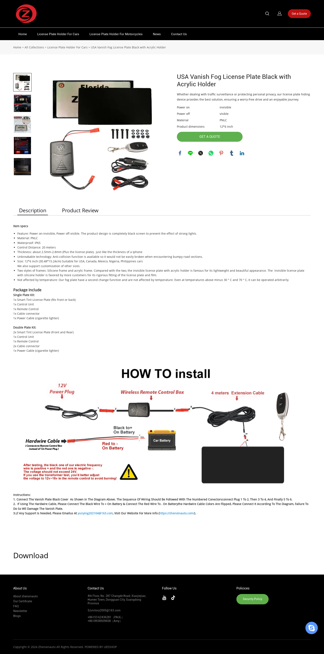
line (190, 153)
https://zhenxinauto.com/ (176, 513)
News (157, 34)
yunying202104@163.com (95, 513)
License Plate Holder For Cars (58, 34)
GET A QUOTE (209, 137)
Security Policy (252, 599)
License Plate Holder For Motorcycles (116, 34)
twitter (201, 153)
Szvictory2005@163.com (104, 610)
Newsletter (20, 611)
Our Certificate (22, 601)
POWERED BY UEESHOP (101, 647)
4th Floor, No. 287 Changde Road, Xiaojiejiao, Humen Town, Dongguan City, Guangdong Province (117, 599)
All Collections (34, 47)
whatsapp (211, 153)
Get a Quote (299, 13)
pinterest (221, 153)
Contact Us (179, 34)
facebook (180, 153)
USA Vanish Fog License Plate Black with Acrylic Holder (128, 47)
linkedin (242, 153)
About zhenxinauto (25, 596)
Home (22, 34)
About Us (20, 588)
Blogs (17, 616)
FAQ (16, 606)
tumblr (232, 153)
